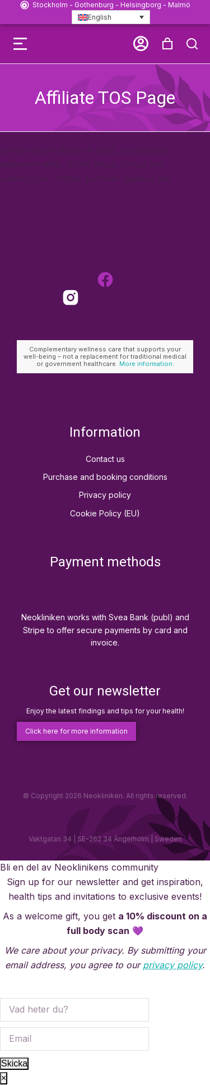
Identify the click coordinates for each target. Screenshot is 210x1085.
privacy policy (172, 964)
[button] (20, 44)
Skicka (14, 1063)
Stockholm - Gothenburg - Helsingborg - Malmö (111, 5)
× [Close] (3, 1078)
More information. (146, 364)
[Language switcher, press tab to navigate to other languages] (111, 17)
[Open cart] (167, 44)
